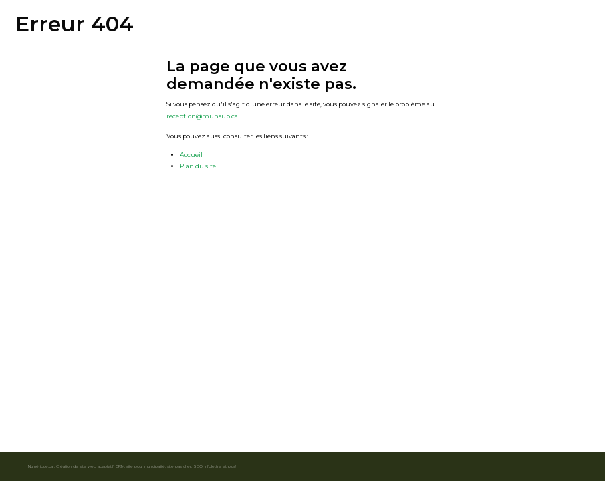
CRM (120, 466)
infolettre (213, 466)
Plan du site (198, 166)
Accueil (191, 154)
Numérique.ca (40, 466)
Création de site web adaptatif (85, 466)
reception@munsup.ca (202, 116)
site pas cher (179, 466)
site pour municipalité (145, 466)
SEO (198, 466)
